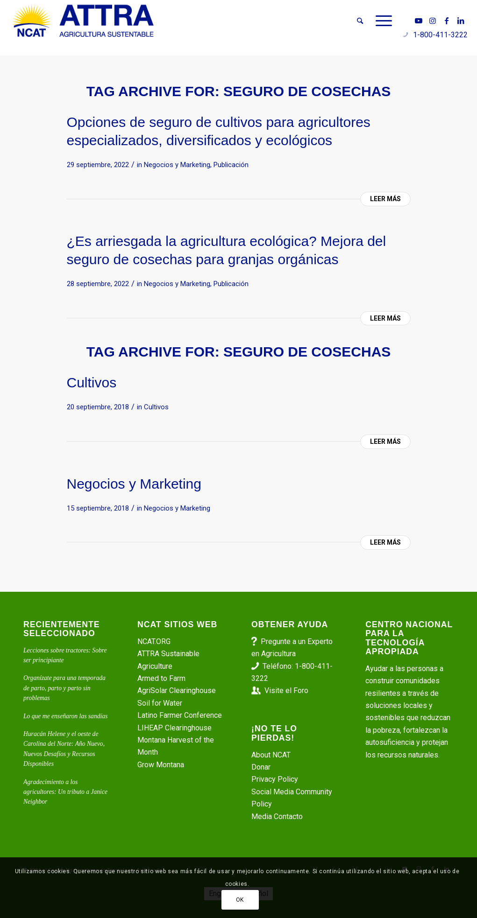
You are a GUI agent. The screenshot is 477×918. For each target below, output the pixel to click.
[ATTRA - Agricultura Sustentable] (82, 21)
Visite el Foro (286, 690)
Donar (261, 767)
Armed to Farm (161, 678)
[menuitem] (360, 21)
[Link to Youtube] (419, 21)
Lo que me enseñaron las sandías (65, 716)
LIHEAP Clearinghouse (174, 727)
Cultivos (92, 382)
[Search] (360, 21)
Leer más (385, 199)
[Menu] (381, 21)
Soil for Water (159, 703)
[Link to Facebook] (447, 21)
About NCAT (271, 754)
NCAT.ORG (154, 641)
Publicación (231, 165)
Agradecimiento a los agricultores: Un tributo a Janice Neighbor (65, 792)
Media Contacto (277, 816)
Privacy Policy (274, 779)
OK (240, 900)
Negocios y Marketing (177, 165)
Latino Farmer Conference (179, 715)
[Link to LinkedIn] (461, 21)
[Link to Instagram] (433, 21)
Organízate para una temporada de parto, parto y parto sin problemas (64, 687)
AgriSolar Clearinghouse (176, 690)
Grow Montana (160, 764)
